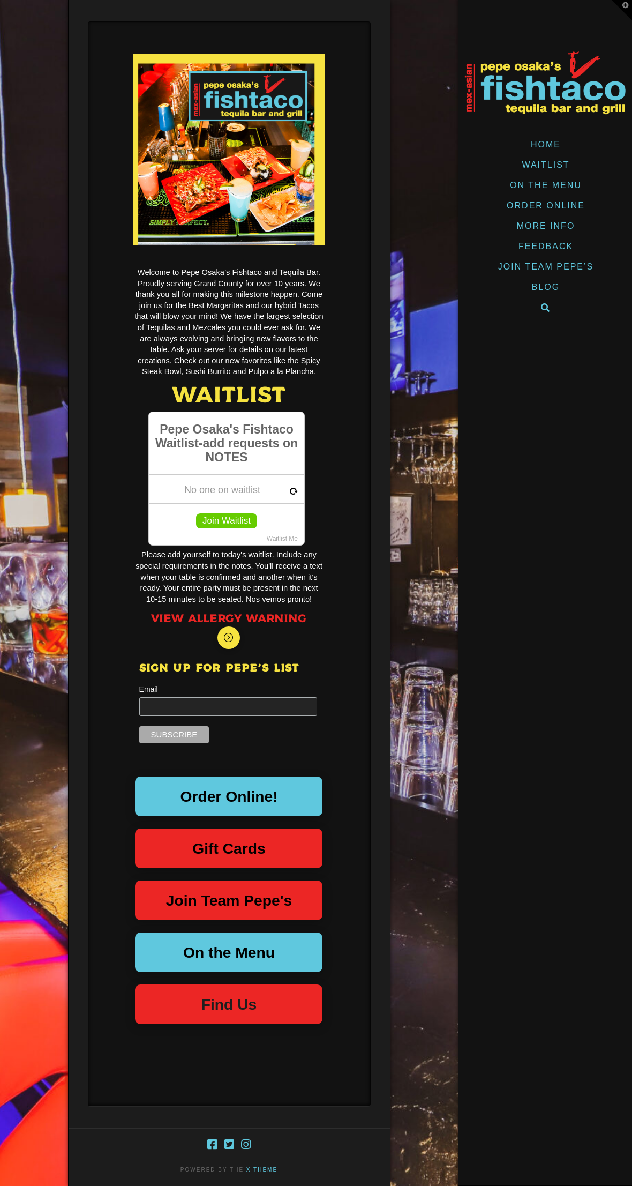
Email (148, 689)
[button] (622, 10)
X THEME (261, 1170)
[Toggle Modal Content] (228, 637)
